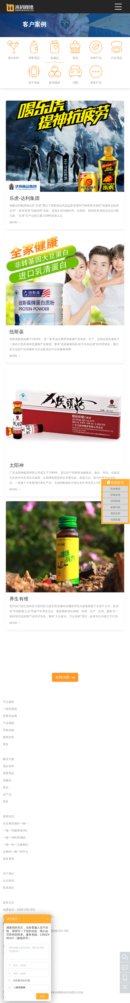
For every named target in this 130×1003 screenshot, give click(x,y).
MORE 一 (15, 222)
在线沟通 (65, 677)
